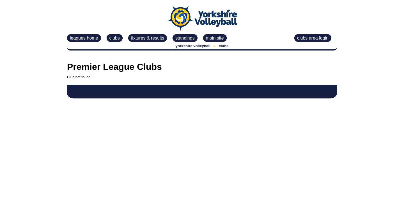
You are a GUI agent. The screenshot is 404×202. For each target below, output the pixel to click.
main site (215, 38)
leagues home (84, 38)
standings (185, 38)
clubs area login (313, 38)
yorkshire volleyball (193, 46)
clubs (114, 38)
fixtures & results (147, 38)
